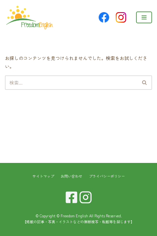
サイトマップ (43, 176)
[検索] (71, 82)
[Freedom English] (29, 17)
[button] (144, 82)
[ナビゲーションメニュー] (144, 17)
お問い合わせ (71, 176)
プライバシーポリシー (107, 176)
